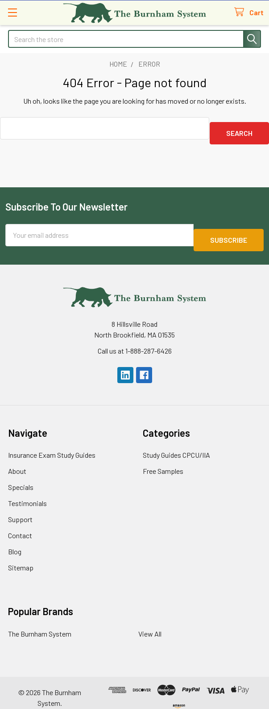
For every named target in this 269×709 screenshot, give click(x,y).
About (17, 461)
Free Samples (163, 461)
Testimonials (27, 493)
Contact (20, 525)
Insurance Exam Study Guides (51, 445)
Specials (20, 477)
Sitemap (20, 557)
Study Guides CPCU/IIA (176, 445)
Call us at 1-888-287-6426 (135, 341)
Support (20, 509)
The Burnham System (39, 624)
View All (149, 624)
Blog (14, 541)
